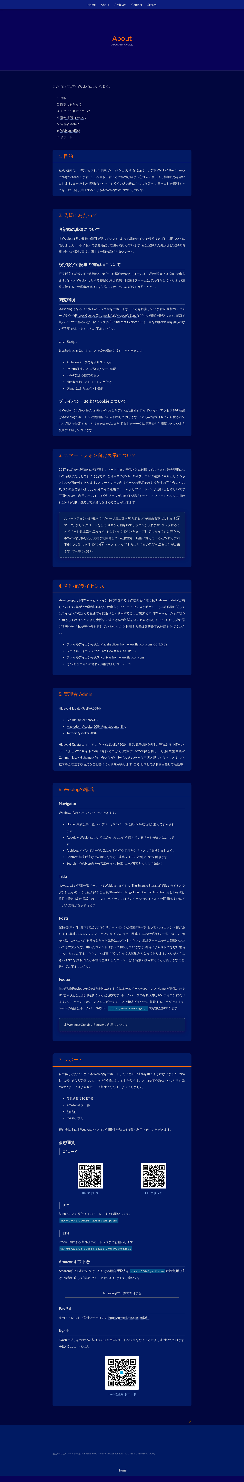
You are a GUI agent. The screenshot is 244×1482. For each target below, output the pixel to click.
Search (152, 5)
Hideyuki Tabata (167, 600)
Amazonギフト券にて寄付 (77, 1271)
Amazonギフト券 (78, 1105)
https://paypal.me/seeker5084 (128, 1318)
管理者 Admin (69, 124)
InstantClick (75, 369)
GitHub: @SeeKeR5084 (82, 720)
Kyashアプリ (75, 1118)
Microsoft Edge (126, 315)
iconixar (105, 657)
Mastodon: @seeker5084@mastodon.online (96, 726)
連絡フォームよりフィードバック (133, 489)
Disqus (71, 388)
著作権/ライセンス (73, 117)
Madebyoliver (109, 644)
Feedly (63, 1008)
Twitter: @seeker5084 (82, 733)
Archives (120, 5)
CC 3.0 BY (160, 644)
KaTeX (71, 375)
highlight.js (74, 382)
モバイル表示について (75, 111)
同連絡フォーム (136, 280)
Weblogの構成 (70, 130)
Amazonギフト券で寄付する (122, 1293)
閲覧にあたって (71, 104)
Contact (136, 5)
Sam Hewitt (108, 651)
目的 (63, 98)
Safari (111, 315)
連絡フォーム (133, 274)
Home (91, 5)
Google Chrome (96, 315)
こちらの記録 (125, 287)
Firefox (80, 315)
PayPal (71, 1111)
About (105, 5)
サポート (66, 137)
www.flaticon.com (139, 644)
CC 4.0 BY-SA (127, 651)
